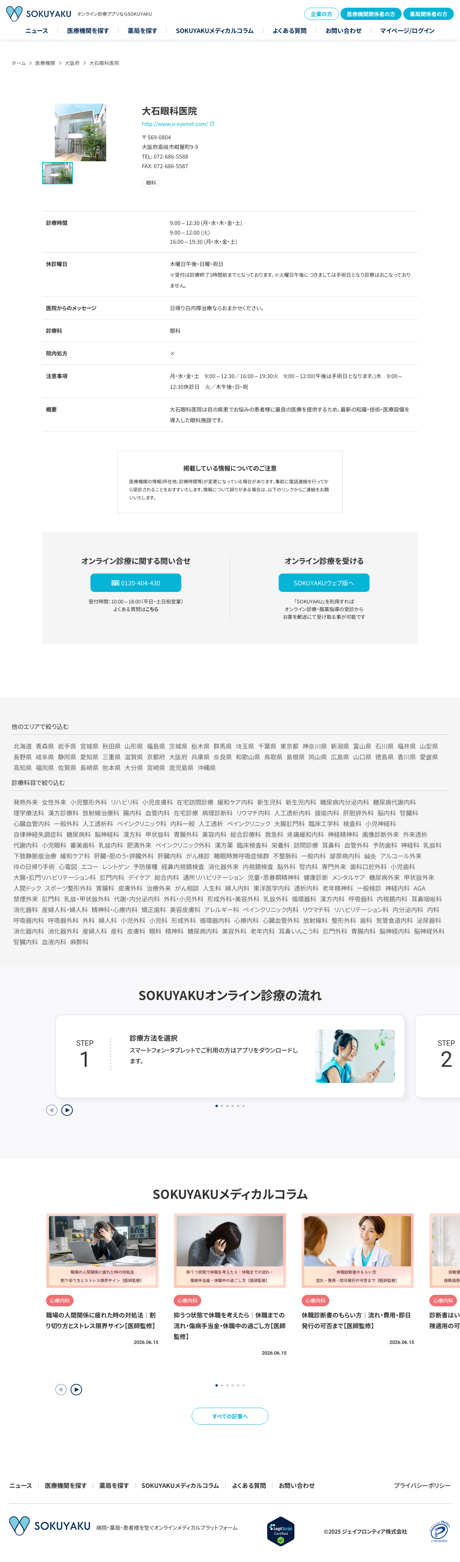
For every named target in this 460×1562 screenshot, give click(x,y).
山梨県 (429, 745)
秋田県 (111, 745)
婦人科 (108, 920)
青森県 (45, 745)
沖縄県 (206, 767)
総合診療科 (245, 834)
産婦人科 (94, 931)
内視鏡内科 (392, 898)
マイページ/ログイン (407, 30)
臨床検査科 (252, 845)
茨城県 (178, 745)
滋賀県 (134, 756)
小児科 (158, 920)
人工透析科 (97, 823)
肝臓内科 (170, 855)
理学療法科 (28, 812)
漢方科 (132, 834)
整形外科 (344, 920)
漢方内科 (332, 898)
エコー (90, 866)
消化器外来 (223, 866)
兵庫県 (200, 756)
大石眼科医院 (104, 62)
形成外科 (183, 920)
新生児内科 (301, 802)
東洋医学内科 (271, 888)
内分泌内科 (408, 909)
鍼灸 (370, 855)
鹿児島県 (181, 767)
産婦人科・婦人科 (65, 909)
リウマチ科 (316, 909)
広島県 (340, 756)
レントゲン (115, 866)
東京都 (289, 745)
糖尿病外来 (384, 877)
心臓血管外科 (281, 920)
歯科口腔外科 (368, 866)
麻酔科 (79, 941)
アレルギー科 (221, 909)
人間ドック (27, 888)
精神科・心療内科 (115, 909)
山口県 (362, 756)
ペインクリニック (248, 823)
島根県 (295, 756)
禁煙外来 (25, 898)
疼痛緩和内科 (305, 834)
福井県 (407, 745)
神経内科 (397, 888)
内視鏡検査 (258, 866)
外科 (88, 920)
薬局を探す (142, 30)
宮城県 (89, 745)
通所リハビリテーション (213, 877)
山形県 (134, 745)
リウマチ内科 (253, 812)
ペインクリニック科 (141, 823)
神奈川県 (314, 745)
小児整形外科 (88, 802)
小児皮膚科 (157, 802)
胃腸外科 (186, 834)
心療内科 (246, 920)
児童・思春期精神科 (274, 877)
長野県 (22, 756)
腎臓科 (409, 812)
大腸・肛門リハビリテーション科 (54, 877)
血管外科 (356, 845)
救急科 (274, 834)
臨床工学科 (324, 823)
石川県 (384, 745)
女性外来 (54, 802)
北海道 (22, 745)
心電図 (68, 866)
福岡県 (45, 767)
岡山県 (318, 756)
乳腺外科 (275, 898)
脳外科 (286, 866)
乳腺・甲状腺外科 (87, 898)
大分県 (134, 767)
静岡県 (67, 756)
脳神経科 (107, 834)
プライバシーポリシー (422, 1485)
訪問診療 (306, 845)
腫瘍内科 (327, 812)
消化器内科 (28, 931)
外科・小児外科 (184, 898)
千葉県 (267, 745)
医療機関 (45, 62)
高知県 (22, 767)
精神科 (174, 931)
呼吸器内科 (28, 920)
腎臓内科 (25, 941)
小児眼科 (54, 845)
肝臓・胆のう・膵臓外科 (124, 855)
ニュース (36, 30)
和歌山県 (248, 756)
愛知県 (89, 756)
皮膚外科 (130, 888)
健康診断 (316, 877)
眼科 (155, 931)
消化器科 (25, 909)
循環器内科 (215, 920)
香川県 (407, 756)
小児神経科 (380, 823)
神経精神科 (343, 834)
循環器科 (304, 898)
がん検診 (198, 855)
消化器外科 (63, 931)
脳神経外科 (429, 931)
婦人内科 (237, 888)
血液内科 (54, 941)
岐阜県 (45, 756)
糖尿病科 (78, 834)
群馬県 (223, 745)
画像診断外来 (380, 834)
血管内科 (157, 812)
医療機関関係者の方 (371, 14)
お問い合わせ (343, 30)
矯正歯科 (153, 909)
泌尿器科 (429, 920)
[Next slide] (67, 1110)
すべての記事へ (230, 1416)
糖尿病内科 (202, 931)
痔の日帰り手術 (34, 866)
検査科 (352, 823)
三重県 (111, 756)
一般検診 (369, 888)
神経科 (410, 845)
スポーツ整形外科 (68, 888)
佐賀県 (67, 767)
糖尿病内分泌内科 (344, 802)
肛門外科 (335, 931)
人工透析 (211, 823)
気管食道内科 (394, 920)
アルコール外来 (401, 855)
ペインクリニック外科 (183, 845)
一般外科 (66, 823)
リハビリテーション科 (361, 909)
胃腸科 (105, 888)
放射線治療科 (100, 812)
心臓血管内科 (31, 823)
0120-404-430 (140, 582)
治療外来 (158, 888)
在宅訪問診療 (195, 802)
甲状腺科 (157, 834)
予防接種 (145, 866)
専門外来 (334, 866)
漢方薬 (224, 845)
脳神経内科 (395, 931)
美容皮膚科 (185, 909)
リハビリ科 (124, 802)
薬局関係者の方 (428, 14)
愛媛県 (429, 756)
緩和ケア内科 (235, 802)
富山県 (362, 745)
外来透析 (415, 834)
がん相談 (187, 888)
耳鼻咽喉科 (426, 898)
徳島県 (384, 756)
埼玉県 (245, 745)
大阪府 (72, 62)
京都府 (156, 756)
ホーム (19, 62)
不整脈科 (285, 855)
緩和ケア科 (75, 855)
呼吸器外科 (63, 920)
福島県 (156, 745)
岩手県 (67, 745)
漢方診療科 (63, 812)
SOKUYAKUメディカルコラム (215, 30)
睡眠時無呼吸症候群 (241, 855)
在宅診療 (186, 812)
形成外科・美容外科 (233, 898)
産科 (117, 931)
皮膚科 (136, 931)
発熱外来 (25, 802)
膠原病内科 (345, 855)
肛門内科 (112, 877)
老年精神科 (337, 888)
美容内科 (214, 834)
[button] (76, 1389)
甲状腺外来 (419, 877)
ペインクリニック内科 (271, 909)
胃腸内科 (363, 931)
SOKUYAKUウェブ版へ (324, 582)
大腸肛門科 (289, 823)
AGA (420, 888)
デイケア (139, 877)
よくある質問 (290, 30)
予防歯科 (385, 845)
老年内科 (262, 931)
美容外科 (234, 931)
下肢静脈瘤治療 (34, 855)
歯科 (366, 920)
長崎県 (89, 767)
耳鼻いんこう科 (299, 931)
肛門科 (51, 898)
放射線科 (315, 920)
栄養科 (280, 845)
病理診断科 (217, 812)
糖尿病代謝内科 (394, 802)
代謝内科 (25, 845)
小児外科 (133, 920)
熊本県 (111, 767)
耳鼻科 (331, 845)
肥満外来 (139, 845)
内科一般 (182, 823)
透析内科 (306, 888)
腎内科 (308, 866)
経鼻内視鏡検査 (182, 866)
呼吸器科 (360, 898)
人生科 (212, 888)
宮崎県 (156, 767)
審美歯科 (82, 845)
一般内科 (313, 855)
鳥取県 (273, 756)
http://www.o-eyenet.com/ (175, 123)
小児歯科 (403, 866)
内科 (433, 909)
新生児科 (269, 802)
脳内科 (387, 812)
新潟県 (340, 745)
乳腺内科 (111, 845)
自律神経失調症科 (37, 834)
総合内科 (166, 877)
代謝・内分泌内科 (137, 898)
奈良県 (223, 756)
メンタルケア (348, 877)
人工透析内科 (292, 812)
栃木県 (200, 745)
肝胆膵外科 (358, 812)
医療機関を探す (88, 30)
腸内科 (132, 812)
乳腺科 (432, 845)
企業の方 (321, 14)
